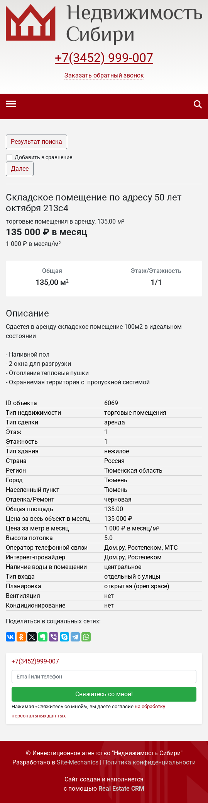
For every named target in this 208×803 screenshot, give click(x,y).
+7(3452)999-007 (35, 661)
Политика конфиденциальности (149, 762)
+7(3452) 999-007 (104, 58)
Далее (20, 168)
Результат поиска (36, 141)
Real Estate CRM (121, 788)
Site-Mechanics (77, 762)
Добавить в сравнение (43, 157)
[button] (104, 75)
